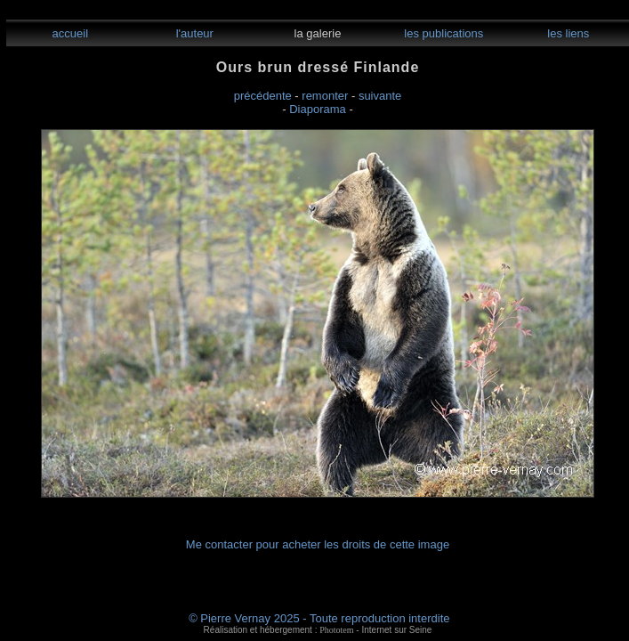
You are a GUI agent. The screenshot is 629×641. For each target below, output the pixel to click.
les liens (567, 33)
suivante (380, 95)
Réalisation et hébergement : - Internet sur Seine (318, 630)
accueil (68, 33)
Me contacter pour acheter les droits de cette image (317, 544)
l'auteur (193, 33)
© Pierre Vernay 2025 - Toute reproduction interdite (319, 618)
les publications (442, 33)
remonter (325, 95)
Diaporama (317, 109)
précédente (263, 95)
